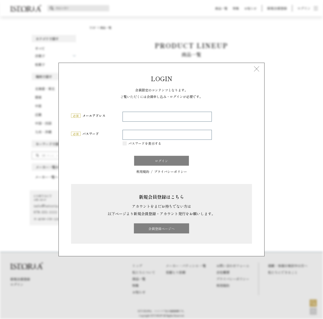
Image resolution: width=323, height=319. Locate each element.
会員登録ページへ (161, 228)
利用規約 (142, 172)
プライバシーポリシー (170, 172)
